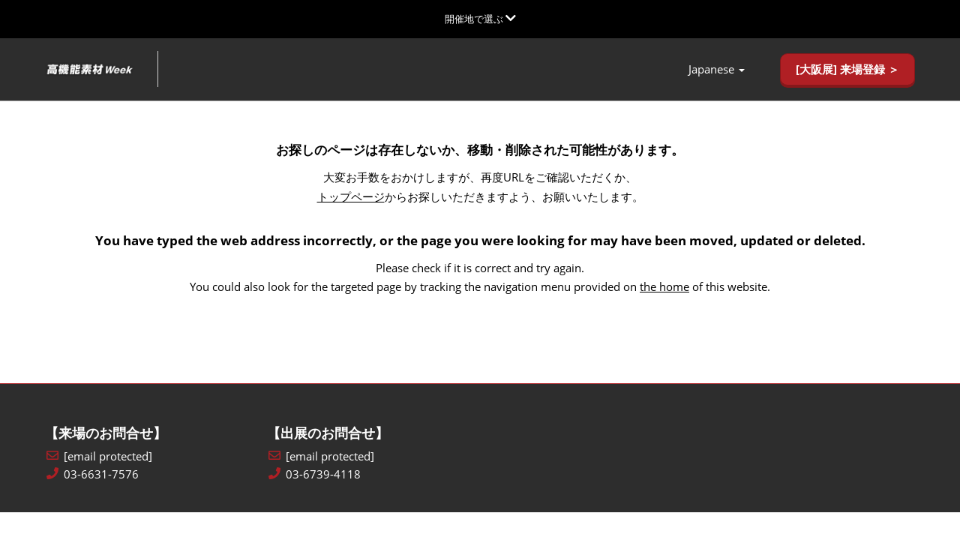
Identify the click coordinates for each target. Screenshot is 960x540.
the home (664, 286)
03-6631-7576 (101, 474)
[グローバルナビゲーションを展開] (480, 19)
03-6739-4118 (323, 474)
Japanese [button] (716, 69)
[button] (847, 69)
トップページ (351, 196)
